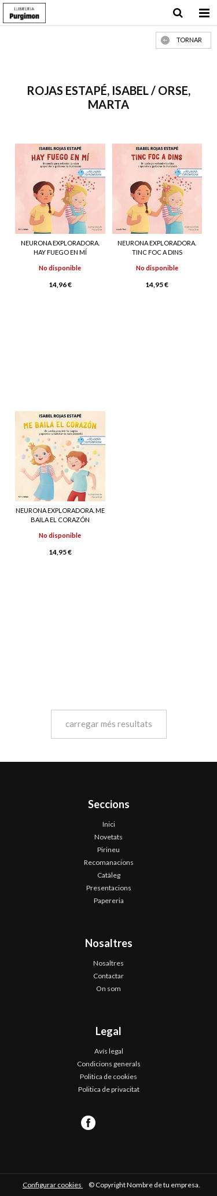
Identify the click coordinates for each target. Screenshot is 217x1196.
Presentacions (108, 887)
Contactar (108, 975)
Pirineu (108, 849)
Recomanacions (109, 862)
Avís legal (108, 1051)
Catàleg (108, 875)
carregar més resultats (108, 723)
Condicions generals (109, 1063)
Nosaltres (108, 963)
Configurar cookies (53, 1184)
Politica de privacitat (108, 1089)
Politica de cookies (108, 1076)
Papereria (109, 900)
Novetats (108, 836)
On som (108, 988)
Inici (108, 824)
